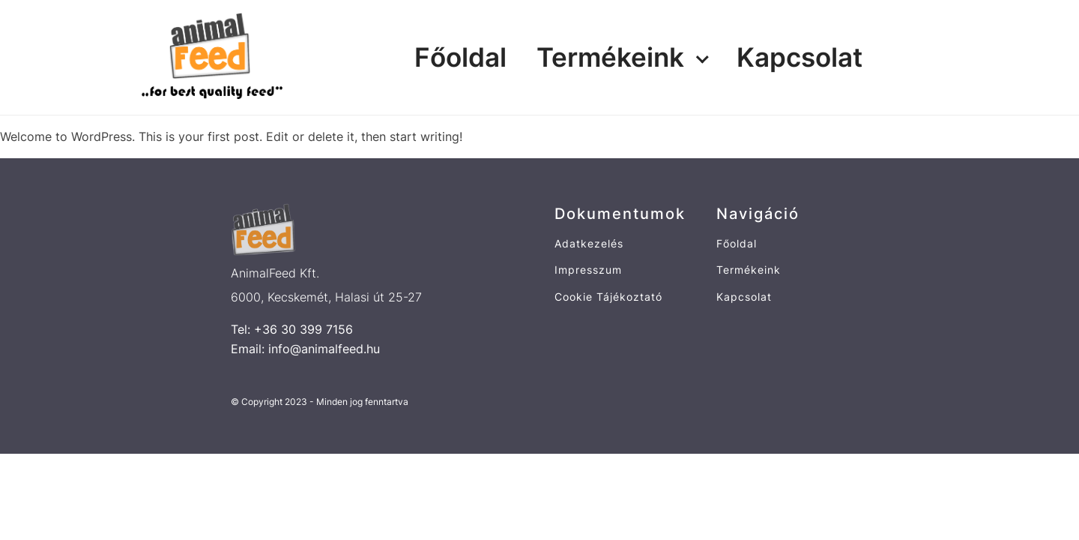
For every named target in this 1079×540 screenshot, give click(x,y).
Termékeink (610, 57)
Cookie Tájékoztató (608, 296)
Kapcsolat (799, 57)
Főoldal (460, 57)
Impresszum (588, 269)
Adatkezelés (588, 243)
